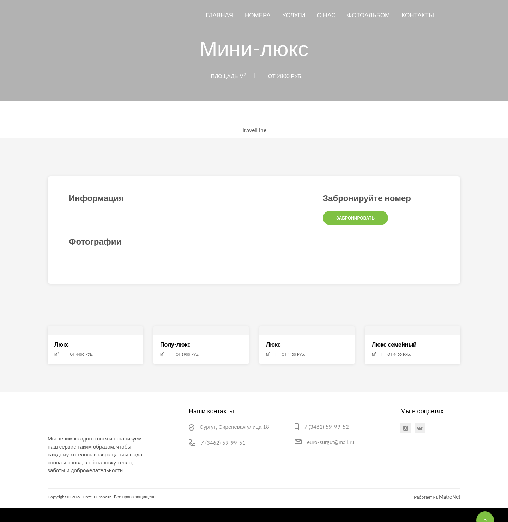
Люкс (61, 344)
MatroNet (449, 497)
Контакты (417, 15)
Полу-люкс (175, 344)
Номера (258, 15)
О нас (326, 15)
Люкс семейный (394, 344)
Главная (219, 15)
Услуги (294, 15)
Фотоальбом (368, 15)
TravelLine (254, 129)
